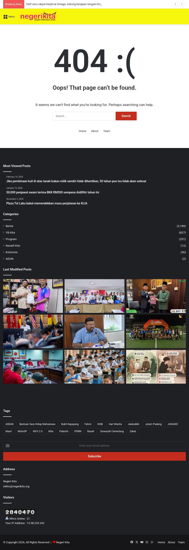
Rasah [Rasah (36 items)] (90, 431)
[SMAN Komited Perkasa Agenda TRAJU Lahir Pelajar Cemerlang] (156, 296)
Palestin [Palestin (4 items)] (63, 431)
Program (11, 239)
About (95, 131)
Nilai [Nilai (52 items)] (50, 431)
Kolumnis (12, 252)
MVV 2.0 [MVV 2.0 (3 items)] (37, 431)
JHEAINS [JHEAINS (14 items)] (172, 424)
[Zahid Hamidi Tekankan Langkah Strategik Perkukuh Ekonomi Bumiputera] (33, 331)
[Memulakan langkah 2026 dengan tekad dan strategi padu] (33, 367)
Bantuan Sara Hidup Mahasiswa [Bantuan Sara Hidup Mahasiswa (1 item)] (37, 424)
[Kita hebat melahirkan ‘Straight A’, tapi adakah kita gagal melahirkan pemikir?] (94, 367)
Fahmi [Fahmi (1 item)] (87, 424)
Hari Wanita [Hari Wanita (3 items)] (115, 424)
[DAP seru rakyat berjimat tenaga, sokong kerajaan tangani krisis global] (94, 296)
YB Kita (10, 232)
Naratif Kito (13, 245)
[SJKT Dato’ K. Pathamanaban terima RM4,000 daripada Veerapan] (33, 296)
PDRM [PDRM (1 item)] (77, 431)
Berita (9, 226)
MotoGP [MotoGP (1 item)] (22, 431)
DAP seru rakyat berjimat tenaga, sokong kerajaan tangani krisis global (69, 4)
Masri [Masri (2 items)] (8, 431)
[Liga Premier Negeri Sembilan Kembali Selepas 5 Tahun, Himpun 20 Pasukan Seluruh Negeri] (156, 331)
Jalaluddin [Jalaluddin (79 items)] (133, 424)
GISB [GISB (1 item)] (100, 424)
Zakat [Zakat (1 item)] (133, 431)
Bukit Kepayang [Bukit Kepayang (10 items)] (69, 424)
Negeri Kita (63, 542)
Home (82, 131)
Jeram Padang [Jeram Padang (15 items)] (153, 424)
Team (106, 131)
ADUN (9, 258)
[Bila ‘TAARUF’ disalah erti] (156, 367)
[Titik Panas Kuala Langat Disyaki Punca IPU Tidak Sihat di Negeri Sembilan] (94, 331)
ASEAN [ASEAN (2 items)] (9, 424)
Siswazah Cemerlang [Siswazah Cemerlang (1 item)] (112, 431)
